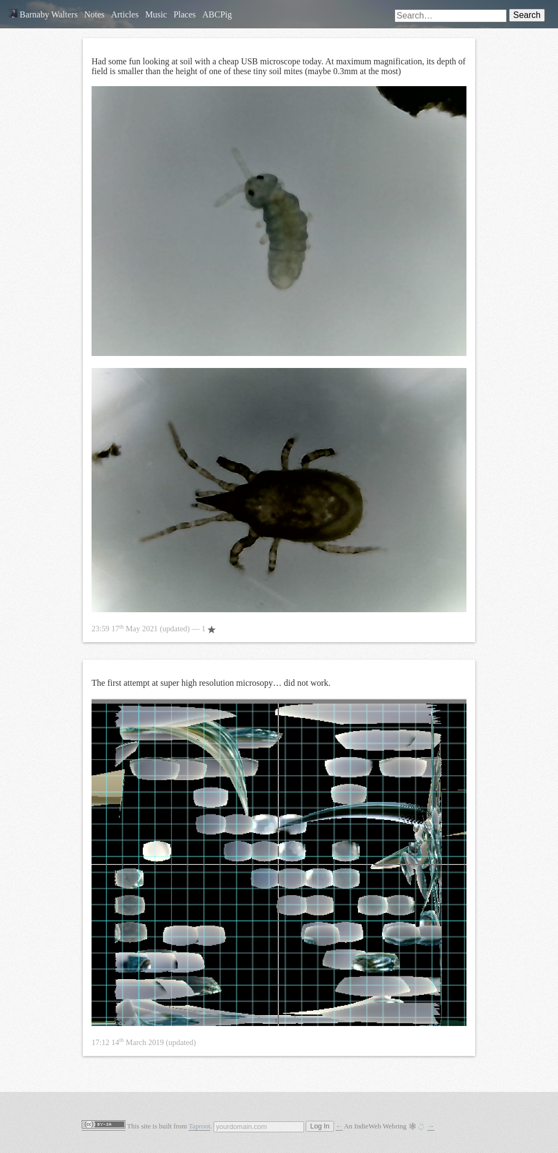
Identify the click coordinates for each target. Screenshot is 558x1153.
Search (527, 15)
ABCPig (217, 14)
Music (156, 14)
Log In (319, 1126)
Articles (125, 14)
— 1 (154, 628)
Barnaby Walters (43, 14)
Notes (94, 14)
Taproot (199, 1126)
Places (184, 14)
